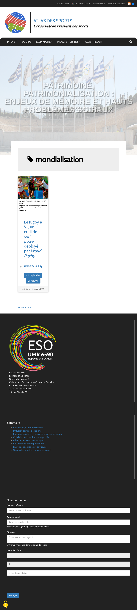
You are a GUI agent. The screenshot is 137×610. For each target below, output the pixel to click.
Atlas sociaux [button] (81, 3)
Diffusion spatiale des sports (27, 430)
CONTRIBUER (93, 41)
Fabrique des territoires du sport (28, 440)
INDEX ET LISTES (68, 41)
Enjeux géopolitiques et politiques (30, 446)
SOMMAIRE (44, 41)
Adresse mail (13, 517)
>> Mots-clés (24, 307)
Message (11, 532)
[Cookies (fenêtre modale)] (5, 604)
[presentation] (31, 584)
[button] (130, 42)
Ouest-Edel (63, 3)
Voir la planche (33, 275)
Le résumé (33, 280)
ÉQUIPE (26, 41)
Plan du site (99, 3)
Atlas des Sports (53, 20)
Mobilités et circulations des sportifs (31, 437)
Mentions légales (116, 3)
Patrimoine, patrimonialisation (28, 427)
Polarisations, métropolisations (28, 443)
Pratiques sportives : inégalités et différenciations (37, 434)
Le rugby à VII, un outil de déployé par (33, 239)
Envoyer (13, 595)
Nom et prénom (15, 505)
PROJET (12, 41)
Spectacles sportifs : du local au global (32, 450)
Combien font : (14, 550)
